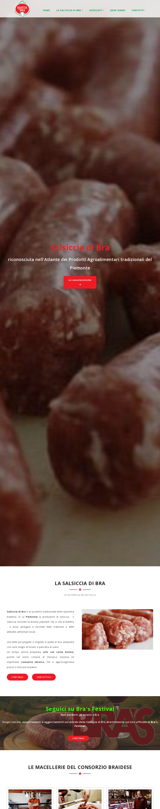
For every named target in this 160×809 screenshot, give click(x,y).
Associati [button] (95, 10)
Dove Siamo (117, 10)
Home (46, 10)
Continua (17, 677)
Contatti (138, 10)
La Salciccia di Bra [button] (68, 10)
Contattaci (44, 677)
